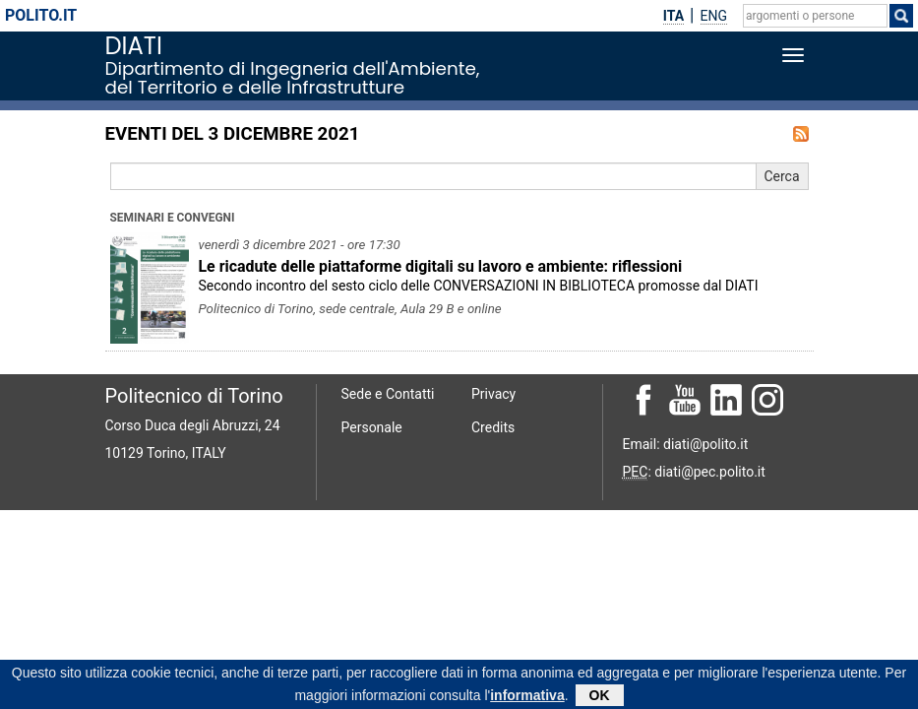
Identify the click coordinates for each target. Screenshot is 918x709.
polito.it (41, 15)
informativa (527, 697)
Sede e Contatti (388, 394)
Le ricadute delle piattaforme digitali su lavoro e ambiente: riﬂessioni (441, 266)
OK (599, 697)
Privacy (493, 394)
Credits (493, 427)
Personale (371, 427)
